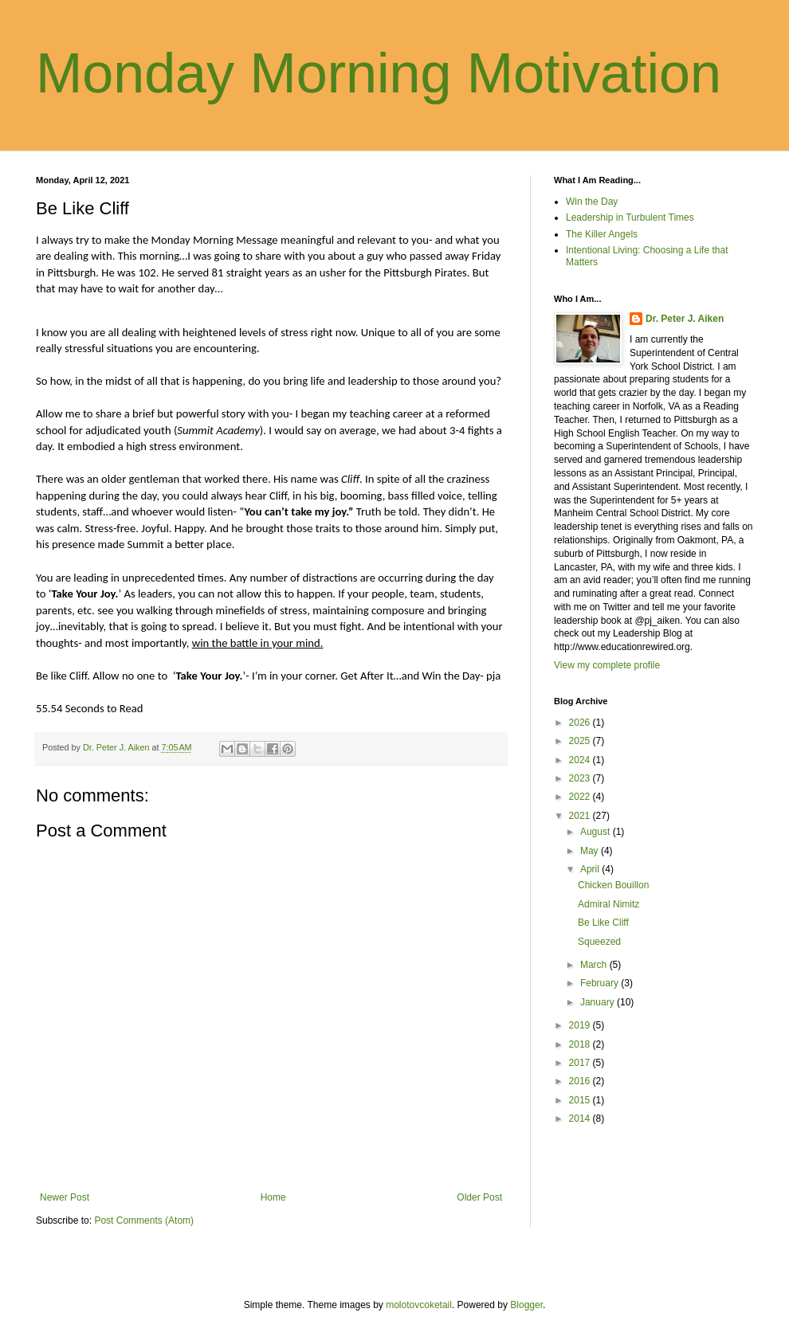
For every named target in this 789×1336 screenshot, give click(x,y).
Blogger (526, 1305)
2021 (581, 815)
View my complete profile (607, 665)
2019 (581, 1025)
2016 (581, 1081)
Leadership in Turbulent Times (630, 217)
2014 (581, 1118)
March (595, 964)
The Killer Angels (602, 234)
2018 (581, 1044)
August (596, 831)
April (591, 869)
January (598, 1002)
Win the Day (592, 201)
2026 (581, 722)
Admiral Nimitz (608, 904)
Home (273, 1197)
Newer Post (64, 1197)
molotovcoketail (419, 1305)
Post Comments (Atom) (144, 1220)
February (600, 983)
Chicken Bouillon (613, 885)
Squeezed (599, 941)
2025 (581, 740)
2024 (581, 760)
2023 (581, 778)
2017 (581, 1062)
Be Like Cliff (603, 922)
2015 (581, 1100)
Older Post (479, 1197)
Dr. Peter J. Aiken (685, 318)
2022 (581, 796)
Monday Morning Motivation (378, 73)
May (590, 850)
